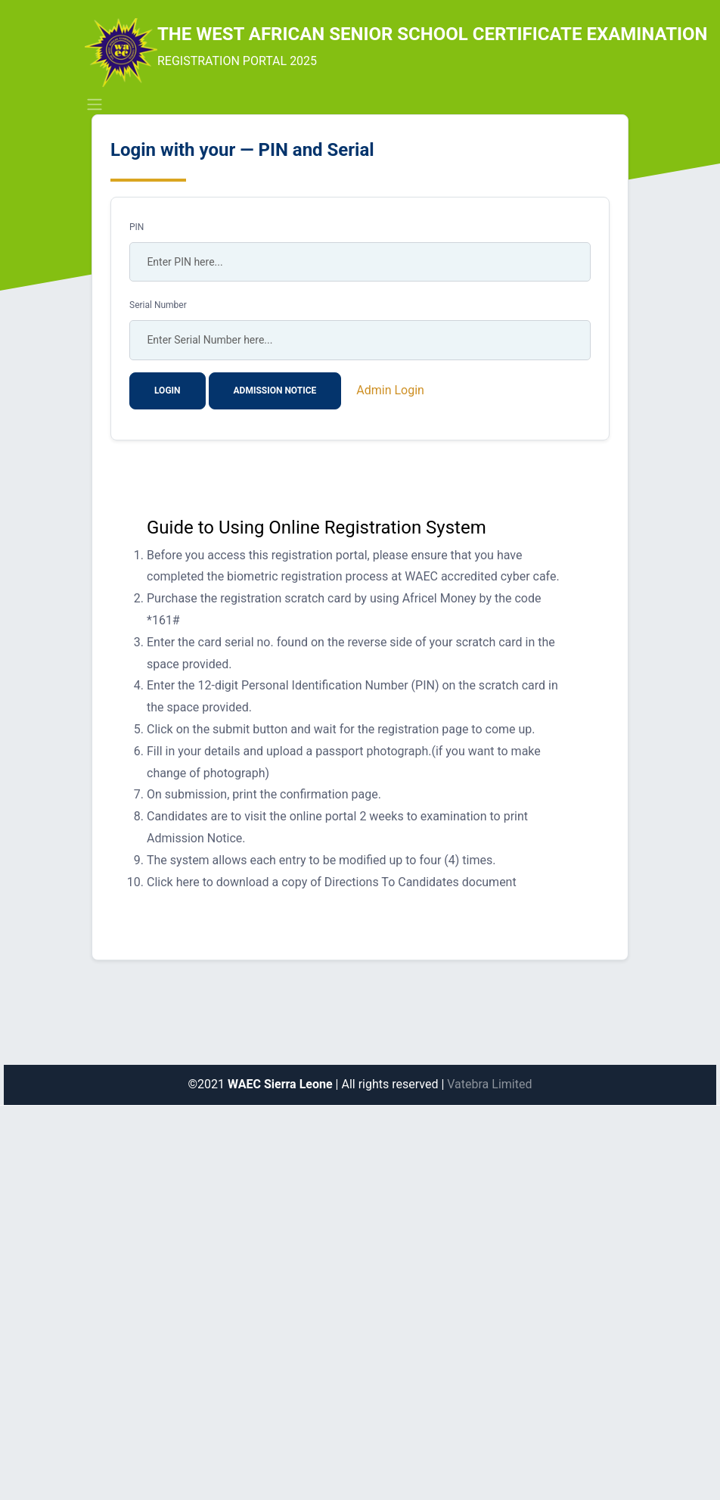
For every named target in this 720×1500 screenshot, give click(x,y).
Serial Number (158, 305)
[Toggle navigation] (94, 104)
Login (167, 390)
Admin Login (390, 390)
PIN (136, 227)
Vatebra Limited (489, 1084)
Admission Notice (275, 390)
